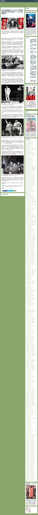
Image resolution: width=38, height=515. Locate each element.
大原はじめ (28, 447)
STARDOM (29, 155)
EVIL (32, 191)
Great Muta (33, 216)
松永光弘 (33, 461)
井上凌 (28, 437)
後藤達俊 (33, 454)
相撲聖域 (32, 468)
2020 (32, 234)
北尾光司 (32, 317)
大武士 (33, 447)
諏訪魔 (32, 197)
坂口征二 (32, 185)
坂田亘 (33, 359)
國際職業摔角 (33, 310)
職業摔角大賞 (29, 194)
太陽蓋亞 (32, 346)
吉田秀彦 (32, 444)
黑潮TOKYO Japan (29, 408)
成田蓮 (28, 242)
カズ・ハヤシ (29, 386)
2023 (34, 148)
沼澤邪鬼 (28, 464)
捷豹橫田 (32, 455)
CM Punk (32, 412)
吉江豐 (28, 294)
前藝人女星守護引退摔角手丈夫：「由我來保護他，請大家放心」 (33, 49)
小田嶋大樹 (33, 258)
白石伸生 (28, 364)
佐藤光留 (28, 439)
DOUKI (31, 323)
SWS (28, 250)
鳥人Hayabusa (33, 298)
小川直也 (28, 187)
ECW (31, 415)
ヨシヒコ (33, 434)
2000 (35, 408)
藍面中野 (33, 184)
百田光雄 (32, 402)
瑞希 (32, 363)
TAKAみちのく (29, 344)
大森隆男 (32, 392)
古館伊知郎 (28, 359)
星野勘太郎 (32, 458)
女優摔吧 (32, 448)
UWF (28, 197)
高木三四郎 (33, 242)
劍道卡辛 (28, 256)
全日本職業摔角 (29, 143)
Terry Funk (28, 327)
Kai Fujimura (29, 419)
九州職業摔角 (29, 271)
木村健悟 (28, 337)
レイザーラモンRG (29, 330)
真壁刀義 (28, 273)
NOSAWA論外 (29, 325)
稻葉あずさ (32, 470)
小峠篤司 (32, 393)
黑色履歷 (28, 299)
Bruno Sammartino (29, 373)
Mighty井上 (28, 379)
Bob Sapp (28, 412)
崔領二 (32, 452)
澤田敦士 (28, 465)
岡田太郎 (32, 396)
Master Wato (29, 421)
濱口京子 (28, 467)
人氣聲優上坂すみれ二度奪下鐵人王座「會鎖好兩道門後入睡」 (33, 52)
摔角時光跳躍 (29, 219)
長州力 (33, 155)
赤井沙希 (28, 161)
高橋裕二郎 (28, 406)
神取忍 (32, 174)
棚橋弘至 (28, 146)
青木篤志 (28, 480)
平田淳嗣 (33, 281)
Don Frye (28, 376)
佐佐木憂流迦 (29, 390)
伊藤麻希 (32, 438)
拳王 (34, 207)
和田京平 (28, 247)
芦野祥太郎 (33, 403)
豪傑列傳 (33, 198)
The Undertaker (29, 429)
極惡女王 (33, 168)
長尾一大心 (28, 321)
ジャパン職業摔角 (29, 227)
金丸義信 (32, 476)
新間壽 (32, 294)
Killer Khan (28, 289)
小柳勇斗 (32, 451)
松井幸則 (28, 400)
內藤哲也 (28, 168)
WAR (28, 307)
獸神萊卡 (28, 223)
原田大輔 (32, 442)
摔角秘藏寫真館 (29, 159)
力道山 (33, 271)
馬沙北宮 (32, 240)
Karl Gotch (28, 305)
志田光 (28, 455)
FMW (28, 216)
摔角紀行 (28, 457)
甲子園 (28, 468)
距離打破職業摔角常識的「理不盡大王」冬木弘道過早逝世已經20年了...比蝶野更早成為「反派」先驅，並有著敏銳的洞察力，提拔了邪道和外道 (33, 73)
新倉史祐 (28, 458)
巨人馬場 (28, 156)
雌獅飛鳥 (28, 224)
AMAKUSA (33, 299)
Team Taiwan (29, 426)
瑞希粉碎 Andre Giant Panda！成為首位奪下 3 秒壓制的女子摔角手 (33, 81)
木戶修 (32, 347)
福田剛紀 (32, 253)
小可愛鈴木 (28, 237)
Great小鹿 (28, 304)
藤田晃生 (28, 473)
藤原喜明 (28, 198)
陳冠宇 (28, 478)
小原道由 (28, 451)
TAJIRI (31, 250)
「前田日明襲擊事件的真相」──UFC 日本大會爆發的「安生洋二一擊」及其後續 (33, 45)
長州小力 (32, 477)
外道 (28, 333)
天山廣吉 (28, 263)
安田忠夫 (33, 256)
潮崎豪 (32, 223)
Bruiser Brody (29, 226)
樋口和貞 (32, 349)
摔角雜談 (28, 282)
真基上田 (28, 229)
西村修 (28, 240)
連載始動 (33, 182)
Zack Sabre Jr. (29, 211)
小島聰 (33, 232)
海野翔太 (28, 234)
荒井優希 (28, 220)
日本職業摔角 (29, 172)
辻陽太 (28, 185)
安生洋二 (28, 450)
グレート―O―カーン (30, 308)
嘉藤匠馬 (28, 445)
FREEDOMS (33, 376)
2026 (32, 142)
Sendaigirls (32, 382)
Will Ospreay (32, 291)
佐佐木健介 (33, 236)
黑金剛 (32, 265)
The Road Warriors (29, 383)
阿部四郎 (32, 367)
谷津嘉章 (33, 195)
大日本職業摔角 (29, 311)
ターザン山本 (29, 434)
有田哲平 (28, 362)
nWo (28, 292)
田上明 (32, 337)
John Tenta (28, 416)
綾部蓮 (32, 273)
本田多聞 (28, 399)
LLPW (28, 217)
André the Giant (29, 301)
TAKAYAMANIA (29, 268)
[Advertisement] (19, 5)
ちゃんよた (32, 385)
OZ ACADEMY (29, 422)
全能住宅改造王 (33, 441)
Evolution (28, 302)
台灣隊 (28, 444)
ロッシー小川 (29, 435)
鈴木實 (28, 181)
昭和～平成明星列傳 (30, 188)
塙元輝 (28, 392)
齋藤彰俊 (33, 214)
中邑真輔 (33, 204)
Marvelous (31, 377)
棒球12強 (32, 463)
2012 (31, 409)
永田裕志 (33, 180)
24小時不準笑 (32, 341)
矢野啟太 (28, 470)
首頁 (1, 8)
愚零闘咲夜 (28, 398)
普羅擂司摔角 (3, 1)
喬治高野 (33, 390)
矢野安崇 (32, 364)
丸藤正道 (28, 182)
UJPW (31, 431)
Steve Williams (29, 343)
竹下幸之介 (28, 204)
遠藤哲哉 (28, 474)
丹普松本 (28, 177)
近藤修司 (32, 473)
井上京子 (28, 389)
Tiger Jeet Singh (29, 328)
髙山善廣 (32, 353)
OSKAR (32, 259)
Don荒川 (28, 354)
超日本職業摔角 (29, 297)
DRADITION (33, 217)
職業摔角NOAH (29, 145)
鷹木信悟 (28, 214)
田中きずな (32, 467)
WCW (28, 291)
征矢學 (28, 334)
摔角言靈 (32, 457)
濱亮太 (32, 465)
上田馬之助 (33, 221)
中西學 (31, 292)
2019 (28, 149)
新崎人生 (33, 398)
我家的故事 (33, 360)
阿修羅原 (33, 321)
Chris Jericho (32, 413)
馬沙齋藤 (28, 255)
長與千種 (28, 200)
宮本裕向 (32, 450)
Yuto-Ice (28, 245)
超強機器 (28, 275)
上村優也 (33, 252)
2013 (28, 323)
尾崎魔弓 (32, 395)
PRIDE (33, 305)
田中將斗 (28, 402)
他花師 (28, 438)
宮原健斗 (28, 180)
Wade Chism (29, 432)
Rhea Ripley (29, 424)
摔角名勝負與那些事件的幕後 (30, 336)
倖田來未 (28, 346)
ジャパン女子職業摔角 (30, 230)
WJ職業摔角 (29, 281)
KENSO (34, 418)
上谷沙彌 (33, 167)
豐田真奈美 (28, 366)
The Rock (28, 356)
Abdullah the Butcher (30, 286)
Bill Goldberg (32, 411)
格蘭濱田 (28, 349)
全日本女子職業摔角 (30, 152)
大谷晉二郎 (33, 262)
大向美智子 (32, 333)
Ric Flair (31, 312)
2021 (32, 275)
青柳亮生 (28, 353)
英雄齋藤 (28, 210)
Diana (28, 415)
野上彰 (32, 474)
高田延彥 (28, 208)
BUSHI (28, 243)
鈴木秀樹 (33, 366)
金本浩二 (34, 351)
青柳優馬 (28, 249)
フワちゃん (28, 269)
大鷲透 (28, 448)
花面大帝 (28, 184)
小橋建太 (28, 169)
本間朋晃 (32, 399)
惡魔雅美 (28, 360)
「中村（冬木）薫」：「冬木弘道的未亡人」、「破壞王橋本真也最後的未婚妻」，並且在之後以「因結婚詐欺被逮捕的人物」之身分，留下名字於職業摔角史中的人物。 (33, 56)
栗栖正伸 (28, 463)
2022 (28, 341)
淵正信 (28, 259)
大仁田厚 (32, 178)
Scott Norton (29, 425)
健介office (32, 439)
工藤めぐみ (28, 454)
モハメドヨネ (29, 357)
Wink (28, 385)
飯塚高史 (33, 405)
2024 (28, 165)
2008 (28, 409)
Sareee (28, 314)
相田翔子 (28, 403)
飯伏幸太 (28, 298)
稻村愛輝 (28, 190)
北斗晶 (28, 178)
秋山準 (28, 239)
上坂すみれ (34, 269)
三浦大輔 (28, 331)
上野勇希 (33, 435)
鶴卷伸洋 (28, 369)
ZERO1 (32, 210)
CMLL (28, 413)
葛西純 (32, 338)
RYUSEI (33, 325)
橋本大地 (32, 318)
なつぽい (28, 236)
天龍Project (29, 232)
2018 (32, 149)
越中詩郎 (28, 175)
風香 (32, 480)
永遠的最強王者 (29, 233)
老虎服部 (28, 265)
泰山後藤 (28, 295)
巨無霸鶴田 (33, 169)
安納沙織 (28, 195)
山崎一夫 (28, 396)
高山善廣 (33, 229)
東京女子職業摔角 (29, 164)
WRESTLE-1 (29, 252)
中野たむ (33, 387)
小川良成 (28, 395)
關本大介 (28, 367)
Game (32, 302)
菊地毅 (32, 471)
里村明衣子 (28, 405)
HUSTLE (28, 266)
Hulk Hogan (33, 220)
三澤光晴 (28, 167)
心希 (32, 263)
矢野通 (33, 350)
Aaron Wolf (33, 161)
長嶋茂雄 (28, 477)
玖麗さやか (28, 350)
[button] (35, 1)
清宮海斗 (28, 193)
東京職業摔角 (29, 461)
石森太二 (28, 338)
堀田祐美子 (32, 445)
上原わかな (28, 262)
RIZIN (33, 380)
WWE (32, 175)
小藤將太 (28, 452)
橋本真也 (28, 174)
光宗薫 (28, 441)
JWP (32, 304)
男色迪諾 (33, 272)
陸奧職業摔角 (32, 478)
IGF (27, 377)
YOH (32, 356)
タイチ (32, 246)
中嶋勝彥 (33, 200)
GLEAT (28, 246)
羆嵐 (28, 312)
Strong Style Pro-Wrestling (30, 260)
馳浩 (32, 249)
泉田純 (32, 464)
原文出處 (2, 36)
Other (28, 221)
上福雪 (32, 208)
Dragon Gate (33, 255)
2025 (28, 142)
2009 (32, 340)
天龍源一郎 (32, 165)
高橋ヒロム (33, 201)
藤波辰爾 (28, 151)
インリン (33, 344)
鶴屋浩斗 (32, 369)
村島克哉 (33, 460)
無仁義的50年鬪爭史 (30, 158)
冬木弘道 (28, 317)
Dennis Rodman (29, 375)
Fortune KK (28, 279)
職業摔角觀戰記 (29, 351)
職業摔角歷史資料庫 (30, 213)
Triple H (34, 429)
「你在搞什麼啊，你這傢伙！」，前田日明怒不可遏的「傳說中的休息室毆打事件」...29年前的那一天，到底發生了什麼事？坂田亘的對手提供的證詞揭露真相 (33, 67)
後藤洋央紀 (29, 206)
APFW (28, 411)
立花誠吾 (28, 471)
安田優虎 (28, 393)
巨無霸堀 (28, 347)
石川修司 (32, 295)
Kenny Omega (33, 354)
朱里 (32, 362)
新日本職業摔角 (29, 141)
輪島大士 (32, 320)
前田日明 (28, 201)
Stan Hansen (29, 207)
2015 (32, 370)
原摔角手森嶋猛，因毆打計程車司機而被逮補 (33, 77)
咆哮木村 (32, 331)
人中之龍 (32, 437)
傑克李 (28, 253)
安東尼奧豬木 (29, 148)
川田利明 (33, 177)
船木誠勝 (28, 284)
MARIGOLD (33, 243)
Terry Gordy (28, 428)
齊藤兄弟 (33, 224)
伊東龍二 (32, 389)
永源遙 (28, 363)
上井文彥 (4, 8)
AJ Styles (28, 372)
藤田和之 (32, 284)
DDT (33, 154)
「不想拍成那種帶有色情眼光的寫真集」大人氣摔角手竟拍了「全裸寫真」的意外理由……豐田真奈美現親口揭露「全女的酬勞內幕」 (33, 41)
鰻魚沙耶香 (33, 239)
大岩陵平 (28, 272)
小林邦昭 (28, 191)
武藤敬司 (28, 154)
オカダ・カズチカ (29, 203)
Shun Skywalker (29, 315)
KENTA (32, 190)
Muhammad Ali (29, 324)
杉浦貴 (32, 247)
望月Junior (28, 460)
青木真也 (28, 340)
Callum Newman (29, 278)
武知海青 (28, 320)
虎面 (28, 171)
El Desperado (29, 288)
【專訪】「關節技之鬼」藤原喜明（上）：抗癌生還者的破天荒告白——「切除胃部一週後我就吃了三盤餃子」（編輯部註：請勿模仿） (33, 62)
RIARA (33, 422)
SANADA (33, 289)
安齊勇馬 (28, 258)
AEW (28, 285)
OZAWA (32, 171)
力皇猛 (28, 442)
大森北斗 (28, 318)
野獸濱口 (28, 476)
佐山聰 (32, 181)
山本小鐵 (33, 237)
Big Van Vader (29, 276)
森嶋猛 (32, 400)
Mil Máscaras (29, 380)
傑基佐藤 (33, 245)
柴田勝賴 (32, 282)
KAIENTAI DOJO (29, 418)
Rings (28, 382)
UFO (28, 431)
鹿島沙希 (28, 370)
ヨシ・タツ (28, 387)
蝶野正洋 (28, 162)
